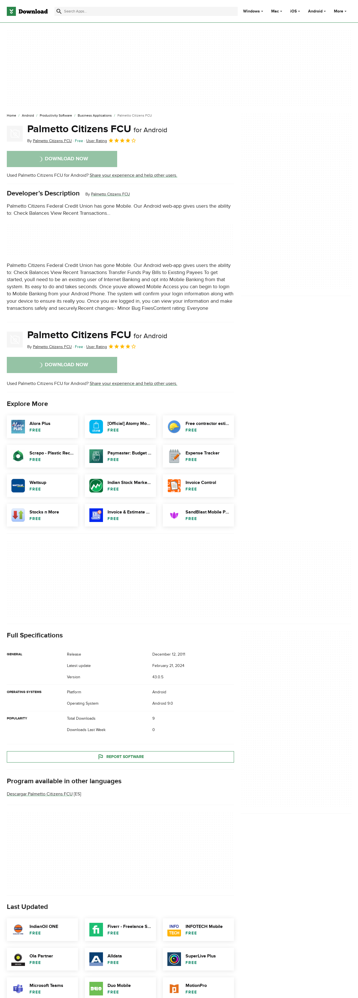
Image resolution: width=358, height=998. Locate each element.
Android (315, 11)
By (49, 140)
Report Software (120, 756)
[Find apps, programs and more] (146, 11)
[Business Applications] (95, 116)
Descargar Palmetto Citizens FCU (40, 794)
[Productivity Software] (56, 116)
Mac (275, 11)
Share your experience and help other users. (133, 175)
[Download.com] (27, 11)
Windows (251, 11)
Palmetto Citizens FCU (97, 129)
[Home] (11, 116)
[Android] (28, 116)
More (341, 11)
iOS (293, 11)
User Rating (111, 140)
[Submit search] (59, 11)
